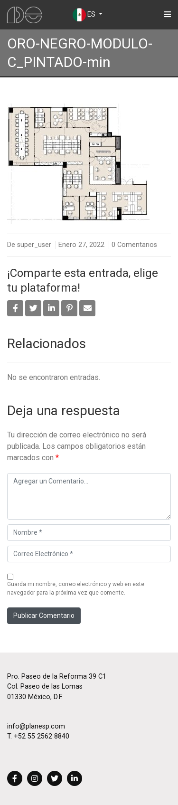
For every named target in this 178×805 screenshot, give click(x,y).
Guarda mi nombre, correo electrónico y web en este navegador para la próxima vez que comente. (75, 588)
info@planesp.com (36, 726)
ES (85, 14)
